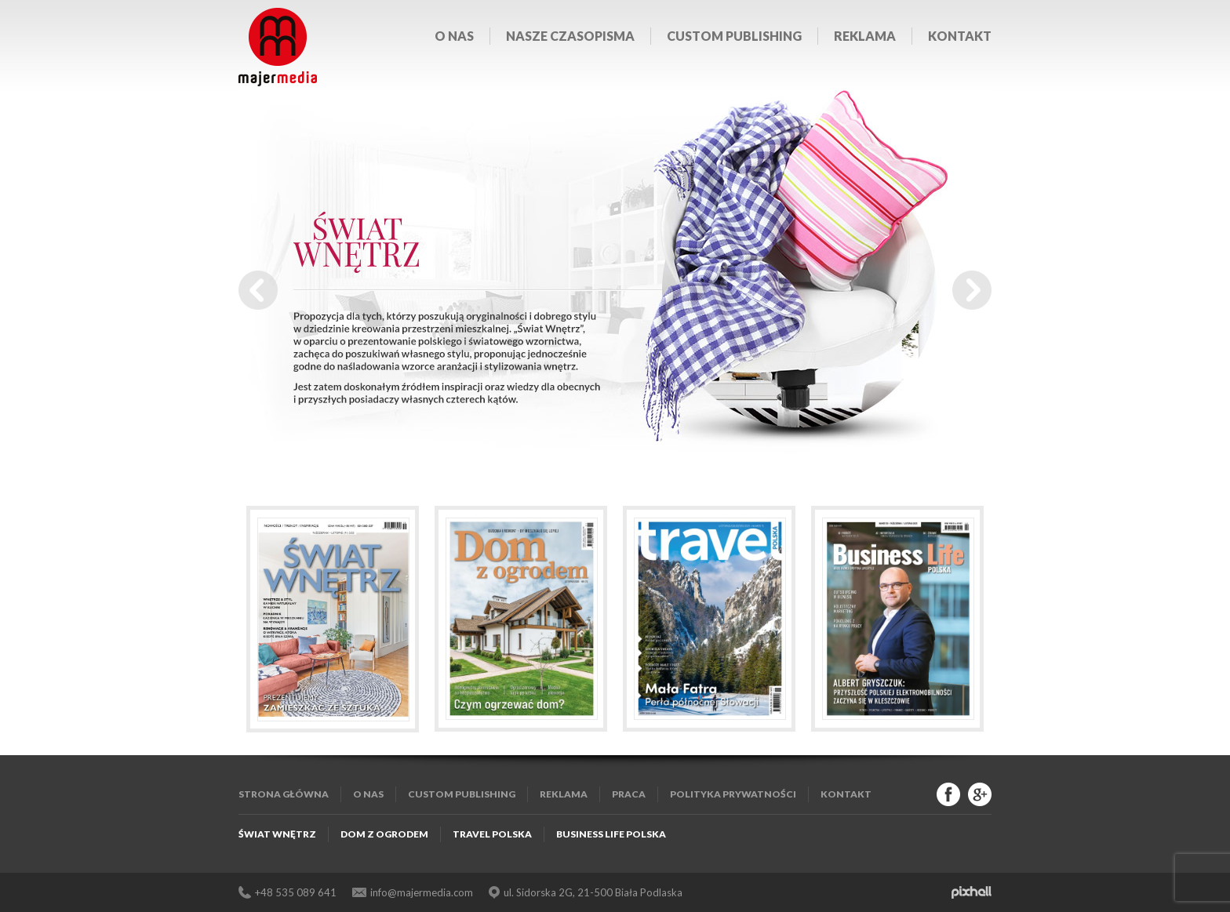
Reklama (865, 35)
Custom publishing (734, 35)
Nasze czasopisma (570, 35)
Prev (258, 290)
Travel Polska (492, 834)
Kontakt (960, 35)
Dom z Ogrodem (384, 834)
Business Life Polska (611, 834)
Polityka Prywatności (733, 794)
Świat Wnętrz (277, 834)
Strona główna (283, 794)
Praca (629, 794)
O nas (454, 35)
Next (972, 290)
